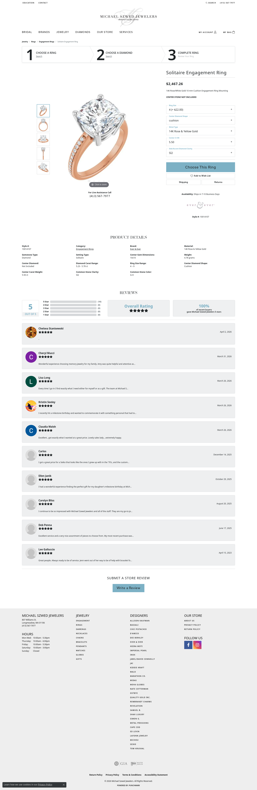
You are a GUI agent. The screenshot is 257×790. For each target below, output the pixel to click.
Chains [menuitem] (80, 638)
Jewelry (62, 32)
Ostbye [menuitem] (134, 693)
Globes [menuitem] (80, 655)
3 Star (46, 308)
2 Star (46, 311)
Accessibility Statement (156, 774)
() (99, 301)
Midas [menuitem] (133, 680)
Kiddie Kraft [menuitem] (137, 667)
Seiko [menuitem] (133, 744)
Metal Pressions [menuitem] (139, 723)
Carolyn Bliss (46, 500)
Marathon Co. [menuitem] (138, 676)
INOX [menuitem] (132, 655)
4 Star (46, 305)
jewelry (25, 41)
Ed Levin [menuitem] (134, 731)
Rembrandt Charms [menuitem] (141, 702)
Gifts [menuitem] (79, 659)
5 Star (46, 301)
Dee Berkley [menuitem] (136, 638)
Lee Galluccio (47, 549)
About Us (189, 621)
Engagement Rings (46, 41)
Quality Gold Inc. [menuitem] (140, 697)
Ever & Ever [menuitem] (136, 642)
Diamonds (82, 32)
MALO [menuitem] (133, 672)
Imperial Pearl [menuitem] (138, 650)
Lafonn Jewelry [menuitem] (139, 736)
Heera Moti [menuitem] (136, 646)
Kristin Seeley (47, 402)
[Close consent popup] (64, 785)
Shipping (183, 182)
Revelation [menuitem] (136, 706)
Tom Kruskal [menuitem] (137, 748)
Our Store (105, 32)
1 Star (46, 314)
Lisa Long (44, 377)
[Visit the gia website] (120, 764)
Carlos (42, 451)
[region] (99, 139)
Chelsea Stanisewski (51, 328)
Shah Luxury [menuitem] (137, 714)
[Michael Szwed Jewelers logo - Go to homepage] (128, 17)
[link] (43, 3)
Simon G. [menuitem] (135, 719)
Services (126, 32)
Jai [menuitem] (131, 663)
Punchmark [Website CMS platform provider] (134, 785)
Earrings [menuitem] (81, 629)
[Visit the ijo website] (137, 764)
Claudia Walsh (47, 426)
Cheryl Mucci (46, 353)
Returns (218, 182)
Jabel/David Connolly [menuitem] (142, 659)
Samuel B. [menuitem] (135, 710)
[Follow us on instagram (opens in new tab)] (197, 645)
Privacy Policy (192, 625)
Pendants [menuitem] (81, 646)
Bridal (27, 32)
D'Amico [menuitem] (134, 633)
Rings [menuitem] (79, 625)
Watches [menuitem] (80, 650)
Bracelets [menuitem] (81, 642)
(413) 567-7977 (100, 196)
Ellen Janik (45, 475)
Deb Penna (45, 525)
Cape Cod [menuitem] (135, 727)
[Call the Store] (29, 625)
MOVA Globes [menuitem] (137, 684)
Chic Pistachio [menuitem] (138, 629)
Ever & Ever (135, 249)
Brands (44, 32)
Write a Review (128, 588)
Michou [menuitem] (134, 740)
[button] (28, 3)
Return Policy (192, 629)
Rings (33, 41)
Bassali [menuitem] (134, 625)
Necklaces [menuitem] (82, 633)
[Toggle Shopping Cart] (229, 32)
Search (39, 56)
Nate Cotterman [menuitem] (139, 689)
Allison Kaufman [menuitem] (140, 621)
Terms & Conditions (131, 774)
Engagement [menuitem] (83, 621)
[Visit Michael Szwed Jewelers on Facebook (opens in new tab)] (188, 645)
